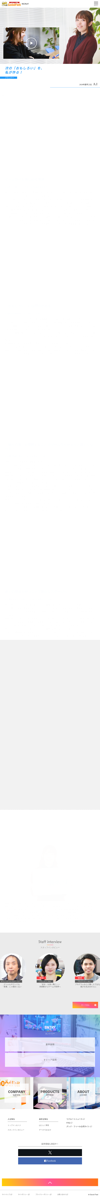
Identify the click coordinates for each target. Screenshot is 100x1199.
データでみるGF (45, 1130)
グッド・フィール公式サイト (79, 1126)
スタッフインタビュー (16, 1130)
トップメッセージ (14, 1125)
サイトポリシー (24, 1194)
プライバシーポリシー (44, 1194)
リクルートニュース (75, 1119)
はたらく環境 (44, 1125)
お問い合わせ (62, 1194)
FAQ (69, 1123)
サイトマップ (7, 1194)
